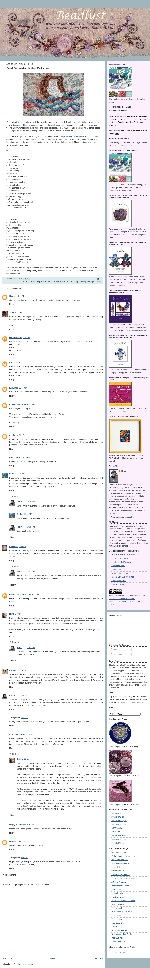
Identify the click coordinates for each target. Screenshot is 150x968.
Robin (19, 502)
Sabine (12, 474)
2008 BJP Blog (117, 843)
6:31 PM (18, 312)
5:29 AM (29, 734)
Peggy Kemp (15, 457)
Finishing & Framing (119, 558)
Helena (12, 841)
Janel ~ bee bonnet (119, 916)
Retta (11, 614)
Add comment (9, 875)
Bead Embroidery (33, 282)
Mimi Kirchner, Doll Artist (121, 912)
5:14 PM (24, 858)
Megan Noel (116, 908)
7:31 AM (22, 435)
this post (112, 513)
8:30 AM (22, 547)
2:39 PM (30, 825)
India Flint (115, 867)
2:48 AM (24, 718)
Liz (10, 363)
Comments (116, 654)
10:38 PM (31, 527)
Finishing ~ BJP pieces (121, 562)
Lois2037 (13, 670)
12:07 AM (23, 388)
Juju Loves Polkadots (120, 930)
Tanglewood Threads (120, 863)
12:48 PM (20, 841)
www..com (120, 952)
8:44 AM (25, 759)
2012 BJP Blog (117, 817)
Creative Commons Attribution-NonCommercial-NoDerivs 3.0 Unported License (126, 601)
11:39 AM (26, 457)
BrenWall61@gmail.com (20, 595)
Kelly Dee (13, 388)
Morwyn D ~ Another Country (123, 901)
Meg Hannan (116, 919)
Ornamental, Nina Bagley (122, 934)
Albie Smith (116, 927)
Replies (15, 496)
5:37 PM (18, 614)
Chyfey (12, 296)
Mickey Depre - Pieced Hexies (124, 856)
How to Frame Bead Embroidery (125, 554)
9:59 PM (16, 363)
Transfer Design (118, 584)
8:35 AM (35, 595)
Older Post (98, 958)
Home (52, 958)
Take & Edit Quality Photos (122, 577)
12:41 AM (23, 695)
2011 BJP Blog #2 (119, 824)
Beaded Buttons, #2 (119, 573)
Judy (11, 312)
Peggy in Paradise (17, 825)
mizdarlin (13, 435)
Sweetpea (13, 547)
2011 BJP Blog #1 (119, 821)
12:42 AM (31, 648)
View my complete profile (122, 517)
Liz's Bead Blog (118, 923)
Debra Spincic (117, 938)
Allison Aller (116, 889)
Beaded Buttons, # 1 (120, 569)
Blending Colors (118, 566)
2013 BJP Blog (117, 813)
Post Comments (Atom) (23, 964)
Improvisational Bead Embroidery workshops (80, 137)
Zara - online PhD (17, 734)
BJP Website (116, 828)
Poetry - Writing (79, 282)
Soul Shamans (117, 904)
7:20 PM (26, 338)
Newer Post (7, 958)
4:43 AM (32, 404)
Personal (68, 282)
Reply (11, 304)
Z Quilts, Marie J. (118, 882)
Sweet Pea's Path (118, 852)
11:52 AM (20, 474)
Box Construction (118, 581)
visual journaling (94, 282)
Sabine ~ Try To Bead (120, 875)
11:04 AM (28, 514)
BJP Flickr (115, 832)
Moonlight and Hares (120, 886)
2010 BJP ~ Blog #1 (119, 835)
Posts (114, 650)
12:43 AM (31, 572)
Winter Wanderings (119, 871)
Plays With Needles (119, 860)
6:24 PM (20, 296)
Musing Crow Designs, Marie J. (124, 878)
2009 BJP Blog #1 (119, 839)
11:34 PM (22, 670)
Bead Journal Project (21, 125)
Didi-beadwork (15, 338)
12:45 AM (31, 502)
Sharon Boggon (118, 942)
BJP (61, 282)
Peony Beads (117, 893)
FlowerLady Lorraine (18, 404)
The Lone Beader (118, 897)
